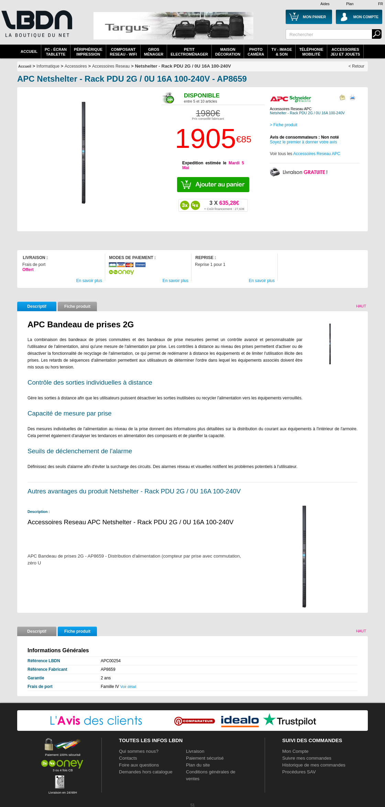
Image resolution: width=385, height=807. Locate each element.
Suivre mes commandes (306, 758)
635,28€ (224, 205)
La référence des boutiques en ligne (36, 28)
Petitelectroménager (189, 51)
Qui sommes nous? (138, 751)
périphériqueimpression (88, 51)
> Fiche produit (283, 124)
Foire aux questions (139, 765)
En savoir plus (89, 280)
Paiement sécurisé (205, 758)
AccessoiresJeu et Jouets (345, 51)
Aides (325, 4)
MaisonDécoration (227, 51)
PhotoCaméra (256, 51)
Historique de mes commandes (313, 765)
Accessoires (76, 66)
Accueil (29, 51)
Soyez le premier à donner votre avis (303, 142)
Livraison (195, 751)
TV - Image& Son (281, 51)
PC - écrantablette (56, 51)
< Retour (356, 66)
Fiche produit (77, 306)
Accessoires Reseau (111, 66)
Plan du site (198, 765)
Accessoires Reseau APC (316, 153)
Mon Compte (295, 751)
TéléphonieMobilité (311, 51)
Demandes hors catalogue (146, 771)
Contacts (128, 758)
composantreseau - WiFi (123, 51)
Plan (349, 4)
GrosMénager (153, 51)
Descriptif (36, 306)
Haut (361, 306)
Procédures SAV (299, 771)
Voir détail (128, 687)
